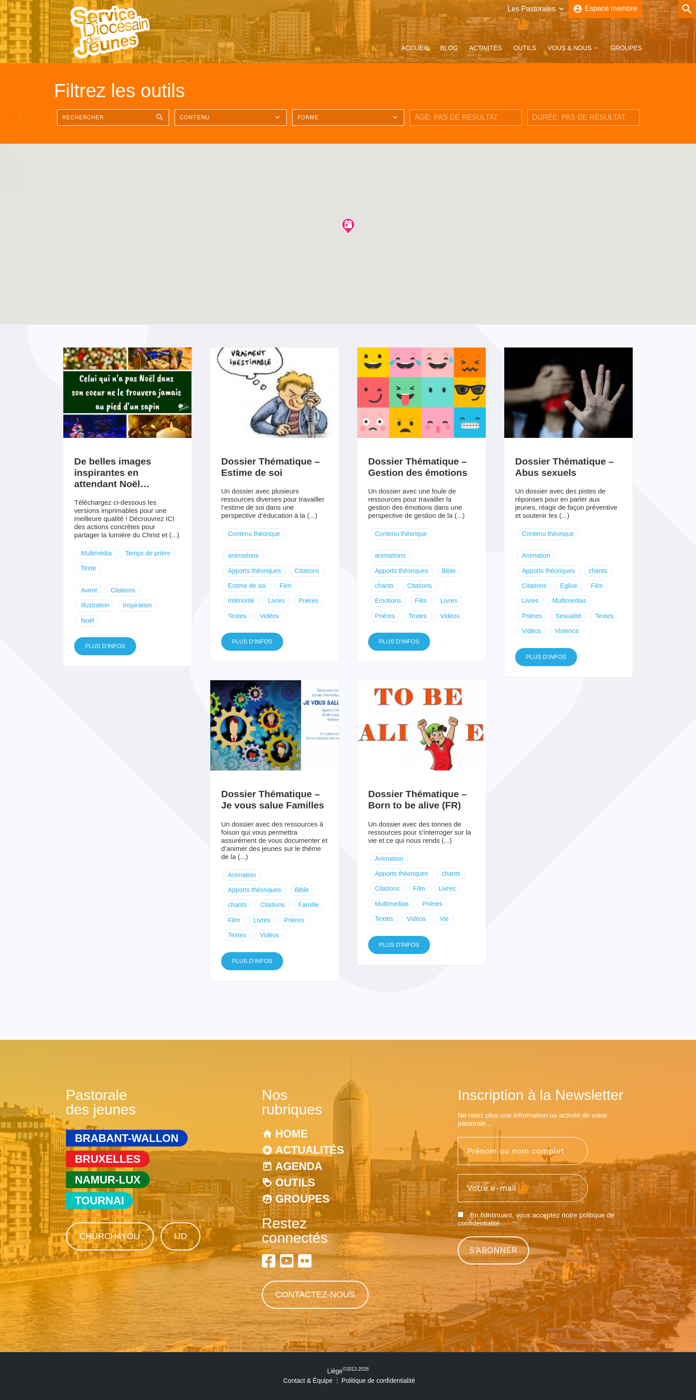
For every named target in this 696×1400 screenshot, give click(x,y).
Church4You (110, 1236)
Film (285, 585)
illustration (95, 605)
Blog (449, 48)
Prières (308, 600)
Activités (485, 48)
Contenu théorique (254, 533)
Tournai (99, 1200)
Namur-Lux (108, 1180)
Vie (444, 918)
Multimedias (569, 600)
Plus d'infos (105, 646)
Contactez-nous (315, 1294)
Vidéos (269, 616)
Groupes (626, 48)
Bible (449, 570)
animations (243, 555)
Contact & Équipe (307, 1380)
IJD (180, 1236)
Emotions (388, 600)
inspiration (137, 605)
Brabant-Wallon (127, 1138)
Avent (89, 590)
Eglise (568, 585)
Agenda (298, 1166)
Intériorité (241, 600)
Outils (524, 48)
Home (291, 1134)
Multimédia (96, 553)
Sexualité (568, 616)
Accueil (415, 48)
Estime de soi (247, 585)
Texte (88, 568)
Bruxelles (108, 1159)
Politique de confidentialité (378, 1380)
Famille (308, 904)
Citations (123, 590)
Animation (536, 555)
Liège (348, 1371)
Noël (87, 620)
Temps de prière (147, 553)
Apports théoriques (254, 570)
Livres (276, 600)
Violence (567, 630)
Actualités (309, 1150)
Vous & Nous (570, 48)
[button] (348, 225)
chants (384, 585)
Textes (237, 616)
